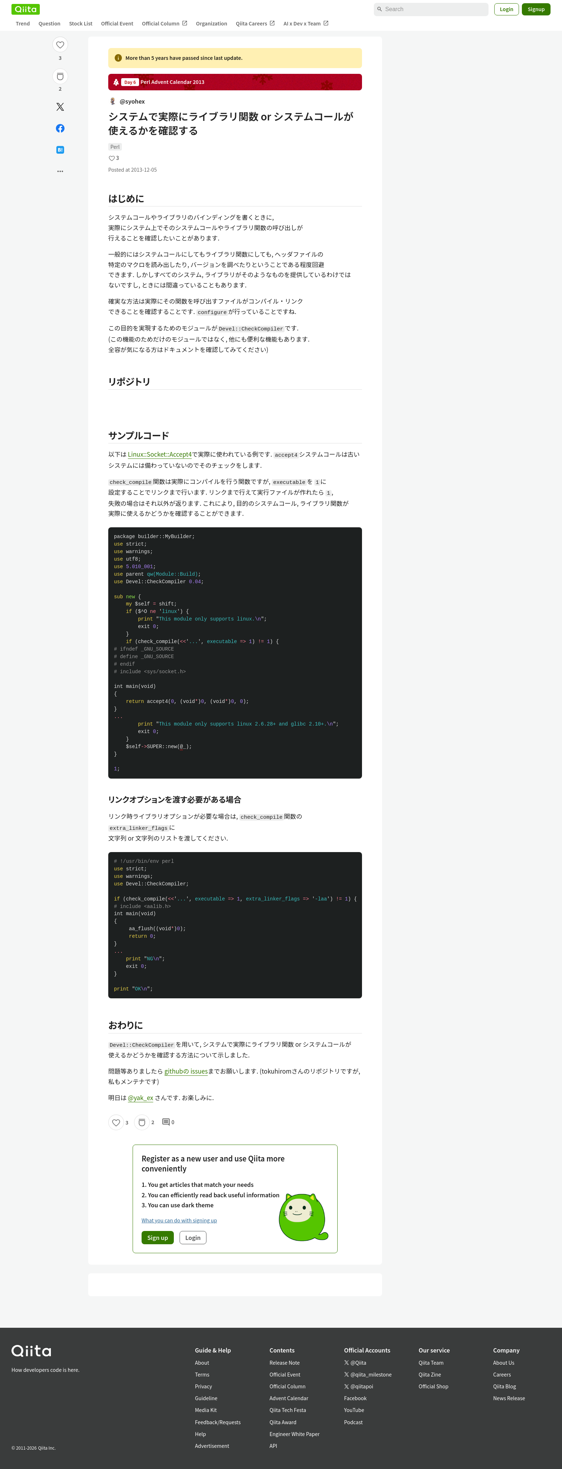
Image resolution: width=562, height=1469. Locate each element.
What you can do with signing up (179, 1220)
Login (507, 9)
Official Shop (433, 1386)
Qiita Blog (504, 1386)
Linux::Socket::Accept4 (160, 454)
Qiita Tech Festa (288, 1409)
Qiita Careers (255, 23)
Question (49, 23)
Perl (115, 146)
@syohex (126, 101)
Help (200, 1433)
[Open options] (60, 171)
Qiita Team (431, 1362)
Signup (536, 9)
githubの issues (186, 1070)
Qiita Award (283, 1422)
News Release (509, 1398)
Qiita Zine (430, 1374)
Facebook (355, 1398)
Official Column (164, 23)
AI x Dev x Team (306, 23)
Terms (202, 1374)
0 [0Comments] (168, 1122)
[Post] (60, 107)
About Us (503, 1362)
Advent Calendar (289, 1398)
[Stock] (60, 76)
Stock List (80, 23)
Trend (23, 23)
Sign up (157, 1237)
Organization (211, 23)
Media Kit (206, 1409)
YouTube (354, 1409)
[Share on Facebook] (60, 128)
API (273, 1445)
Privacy (203, 1386)
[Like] (60, 44)
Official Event (117, 23)
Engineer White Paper (295, 1433)
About (202, 1362)
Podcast (353, 1422)
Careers (502, 1374)
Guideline (206, 1398)
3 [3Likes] (60, 57)
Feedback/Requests (218, 1422)
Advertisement (212, 1445)
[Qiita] (25, 9)
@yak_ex (140, 1097)
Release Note (285, 1362)
